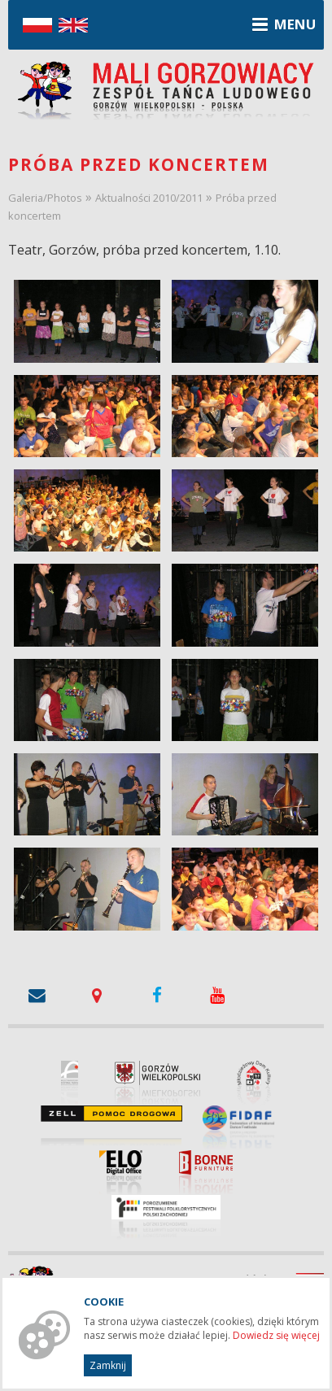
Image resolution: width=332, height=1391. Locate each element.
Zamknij (108, 1365)
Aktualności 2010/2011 (149, 197)
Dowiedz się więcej (276, 1335)
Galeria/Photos (45, 197)
